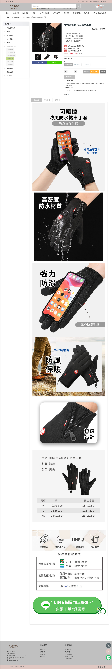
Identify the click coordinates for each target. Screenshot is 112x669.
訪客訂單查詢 (68, 654)
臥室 (8, 32)
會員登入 (67, 656)
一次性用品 (11, 52)
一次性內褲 (52, 9)
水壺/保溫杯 (11, 55)
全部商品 (10, 74)
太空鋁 (75, 9)
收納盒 (60, 9)
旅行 (48, 9)
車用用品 (26, 17)
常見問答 (89, 1)
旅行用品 (10, 49)
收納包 (57, 9)
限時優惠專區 (11, 28)
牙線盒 (38, 9)
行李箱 (71, 9)
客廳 (8, 43)
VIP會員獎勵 (68, 658)
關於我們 (42, 649)
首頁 (8, 17)
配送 (69, 76)
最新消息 (96, 1)
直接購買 (86, 71)
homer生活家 (9, 666)
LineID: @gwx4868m (13, 659)
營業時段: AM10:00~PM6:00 (15, 657)
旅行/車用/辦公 (16, 17)
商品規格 (47, 99)
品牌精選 (10, 70)
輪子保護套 (43, 9)
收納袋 (64, 9)
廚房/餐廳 (10, 35)
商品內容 (36, 99)
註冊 (83, 1)
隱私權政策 (68, 649)
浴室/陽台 (10, 39)
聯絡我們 (42, 656)
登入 (79, 1)
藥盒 (68, 9)
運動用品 (10, 63)
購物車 (103, 1)
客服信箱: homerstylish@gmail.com (17, 655)
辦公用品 (10, 60)
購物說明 (57, 99)
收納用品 (10, 67)
